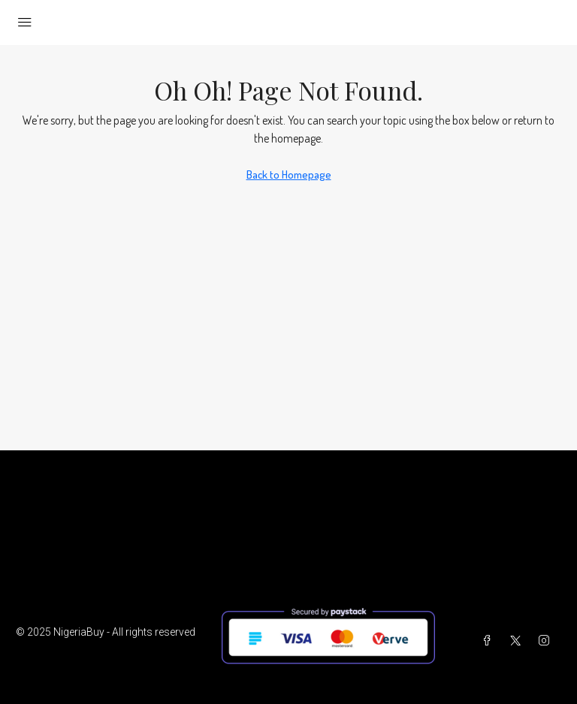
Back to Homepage (288, 174)
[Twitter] (518, 641)
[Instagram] (547, 641)
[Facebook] (490, 641)
